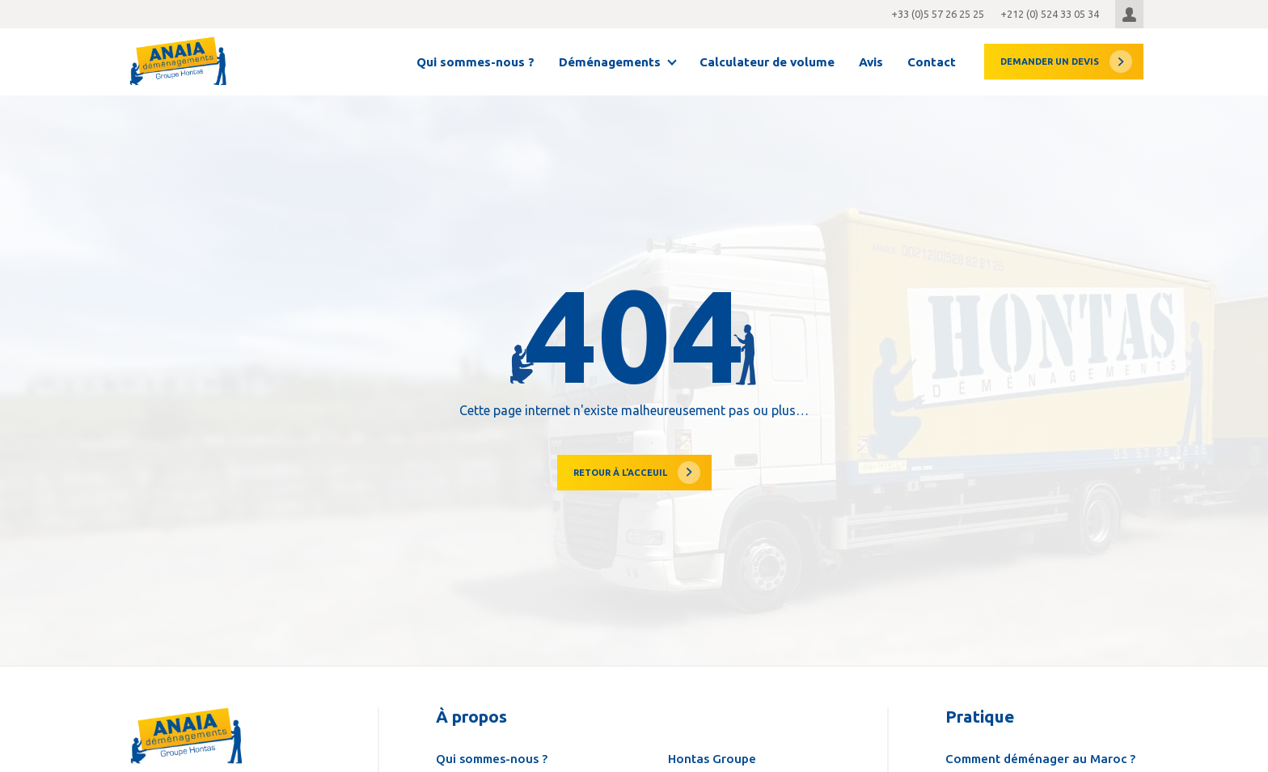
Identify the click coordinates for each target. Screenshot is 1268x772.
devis (1049, 61)
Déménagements (610, 62)
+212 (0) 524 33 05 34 (1049, 13)
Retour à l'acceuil (620, 472)
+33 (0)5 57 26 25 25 (937, 13)
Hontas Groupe (712, 759)
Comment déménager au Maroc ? (1040, 759)
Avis (871, 62)
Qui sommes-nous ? (475, 62)
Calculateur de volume (767, 62)
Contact (931, 62)
